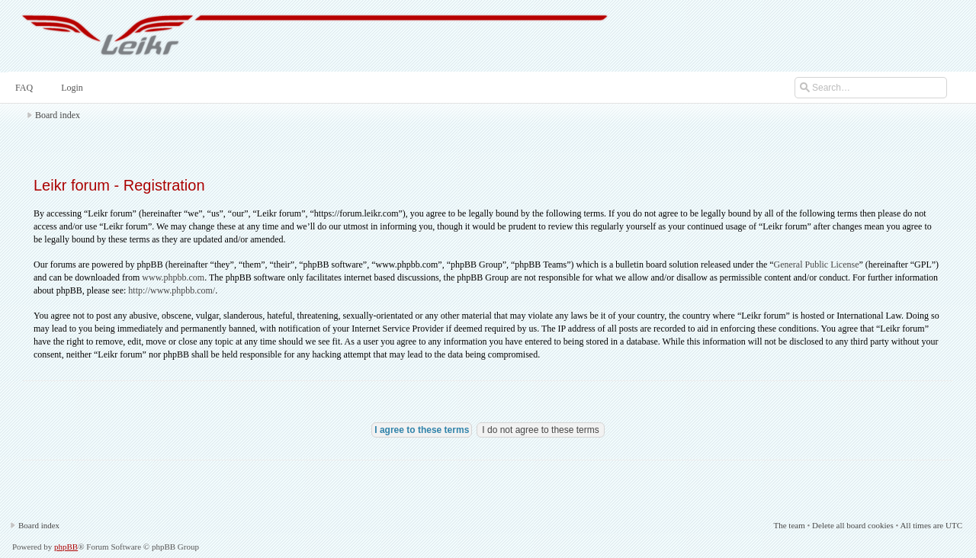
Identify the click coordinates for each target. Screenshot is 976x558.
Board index (57, 115)
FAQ (22, 87)
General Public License (816, 264)
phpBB (66, 546)
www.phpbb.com (173, 277)
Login (70, 87)
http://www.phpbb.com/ (171, 290)
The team (788, 525)
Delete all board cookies (853, 525)
